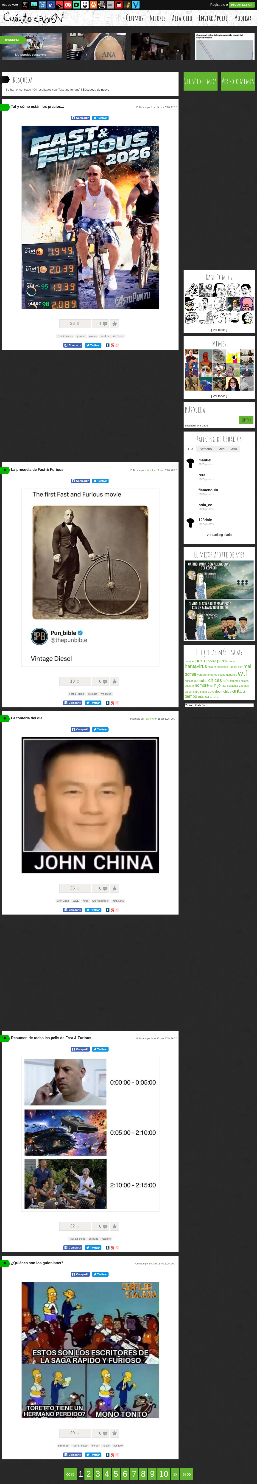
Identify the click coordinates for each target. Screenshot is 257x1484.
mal (247, 666)
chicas (215, 680)
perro (201, 660)
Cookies (234, 717)
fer (152, 107)
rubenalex (150, 470)
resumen (106, 1239)
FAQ (243, 717)
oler (240, 667)
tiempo (191, 696)
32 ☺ (75, 1226)
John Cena (117, 901)
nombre (202, 685)
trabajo (233, 667)
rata (223, 685)
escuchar (232, 685)
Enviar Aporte (213, 18)
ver (211, 685)
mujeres (235, 681)
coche (221, 674)
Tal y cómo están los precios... (37, 107)
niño (226, 681)
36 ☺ (75, 323)
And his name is (100, 901)
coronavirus (221, 667)
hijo (217, 685)
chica (227, 691)
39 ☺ (75, 1433)
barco (188, 691)
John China (63, 901)
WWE (76, 901)
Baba (151, 1263)
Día (190, 449)
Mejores (157, 18)
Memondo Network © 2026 (237, 723)
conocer (190, 661)
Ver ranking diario (219, 535)
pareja (223, 661)
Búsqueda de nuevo (96, 89)
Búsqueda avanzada (196, 425)
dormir (190, 674)
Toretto (106, 1445)
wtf (242, 673)
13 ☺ (75, 681)
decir (219, 691)
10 (163, 1474)
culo (211, 691)
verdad (201, 674)
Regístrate (217, 4)
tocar (232, 661)
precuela (92, 694)
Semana (206, 449)
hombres (212, 674)
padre (211, 661)
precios (93, 336)
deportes (231, 674)
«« (70, 1474)
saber (203, 691)
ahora (214, 696)
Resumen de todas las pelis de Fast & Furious (51, 1038)
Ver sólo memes (238, 81)
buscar (189, 681)
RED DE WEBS (10, 4)
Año (234, 449)
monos (95, 1445)
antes (238, 691)
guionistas (63, 1445)
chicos (245, 681)
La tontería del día (26, 718)
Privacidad (220, 717)
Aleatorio (182, 18)
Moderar (242, 18)
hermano (118, 1445)
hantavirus (196, 666)
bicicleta (105, 336)
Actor (85, 901)
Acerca (194, 717)
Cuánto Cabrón (195, 705)
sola (210, 667)
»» (186, 1474)
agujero (189, 685)
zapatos (244, 685)
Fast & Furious (65, 336)
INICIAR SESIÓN (241, 4)
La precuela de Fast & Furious (37, 470)
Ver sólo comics (200, 81)
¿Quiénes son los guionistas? (37, 1263)
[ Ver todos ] (219, 330)
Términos (206, 717)
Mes (221, 449)
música (203, 696)
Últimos (134, 18)
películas (93, 1239)
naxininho (150, 719)
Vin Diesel (118, 336)
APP (251, 717)
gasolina (81, 336)
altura (196, 691)
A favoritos (114, 323)
